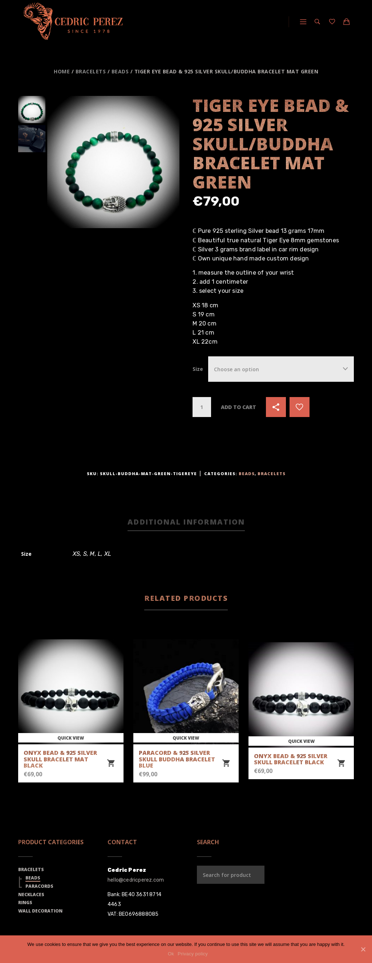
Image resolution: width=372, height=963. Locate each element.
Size (198, 368)
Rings (25, 902)
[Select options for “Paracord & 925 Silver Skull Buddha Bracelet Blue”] (226, 763)
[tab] (186, 522)
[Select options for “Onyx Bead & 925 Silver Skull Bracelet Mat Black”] (111, 763)
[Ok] (363, 949)
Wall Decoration (40, 911)
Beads (120, 71)
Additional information (186, 522)
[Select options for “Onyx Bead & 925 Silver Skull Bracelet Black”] (341, 763)
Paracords (39, 886)
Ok (171, 953)
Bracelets (91, 71)
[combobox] (281, 368)
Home (62, 71)
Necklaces (31, 894)
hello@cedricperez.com (136, 880)
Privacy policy (193, 953)
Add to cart (238, 407)
